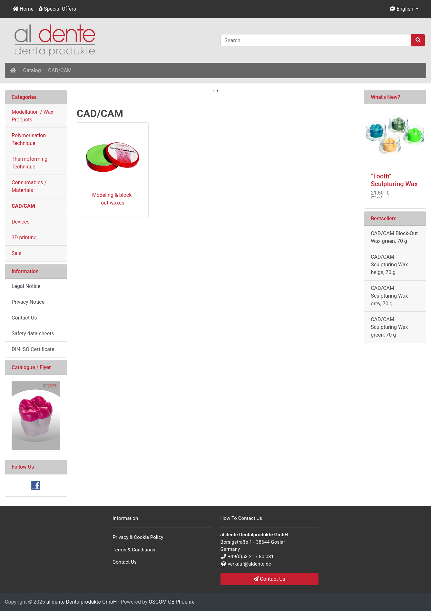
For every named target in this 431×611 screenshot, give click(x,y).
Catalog (32, 70)
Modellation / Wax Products (32, 116)
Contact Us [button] (269, 579)
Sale (17, 253)
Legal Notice (26, 286)
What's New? (385, 97)
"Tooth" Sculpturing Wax (394, 180)
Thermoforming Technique (29, 163)
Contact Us (24, 318)
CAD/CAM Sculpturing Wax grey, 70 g (389, 296)
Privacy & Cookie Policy (138, 537)
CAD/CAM (60, 70)
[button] (404, 9)
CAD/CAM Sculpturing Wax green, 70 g (389, 327)
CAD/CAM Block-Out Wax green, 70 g (394, 237)
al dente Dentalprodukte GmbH (81, 602)
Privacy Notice (28, 302)
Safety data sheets (33, 333)
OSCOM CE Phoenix (171, 602)
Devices (21, 222)
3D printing (24, 237)
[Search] (316, 40)
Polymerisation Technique (29, 139)
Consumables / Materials (29, 186)
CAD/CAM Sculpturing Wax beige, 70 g (389, 264)
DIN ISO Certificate (33, 349)
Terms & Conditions (134, 550)
